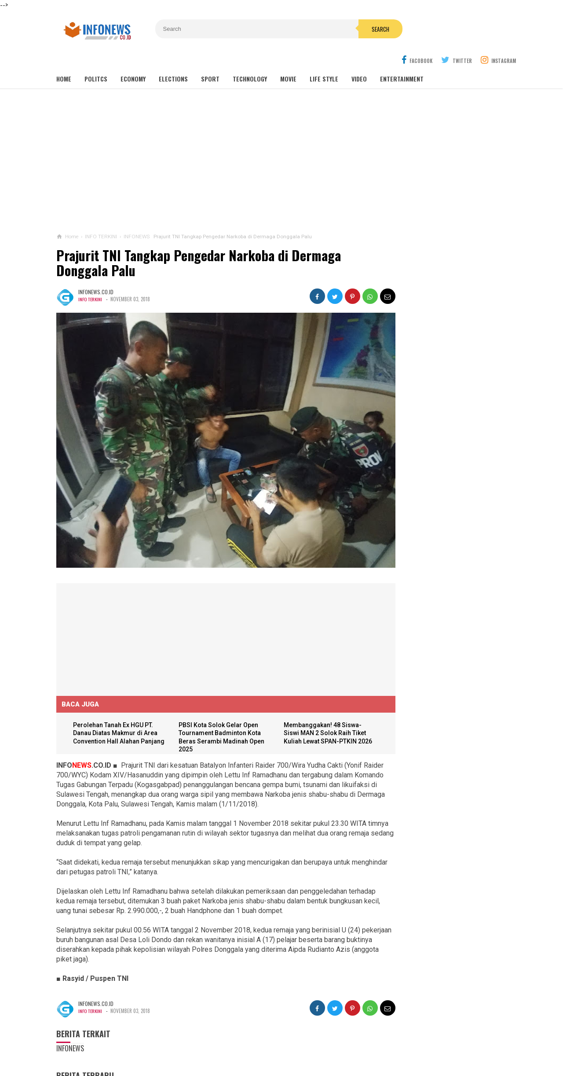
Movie (288, 58)
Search (331, 29)
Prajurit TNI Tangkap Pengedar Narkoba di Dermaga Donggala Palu (198, 242)
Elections (173, 58)
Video (359, 58)
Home (63, 58)
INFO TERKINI (91, 277)
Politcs (95, 58)
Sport (210, 58)
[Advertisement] (281, 140)
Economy (133, 58)
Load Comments (79, 1065)
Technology (250, 58)
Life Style (324, 58)
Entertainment (402, 58)
